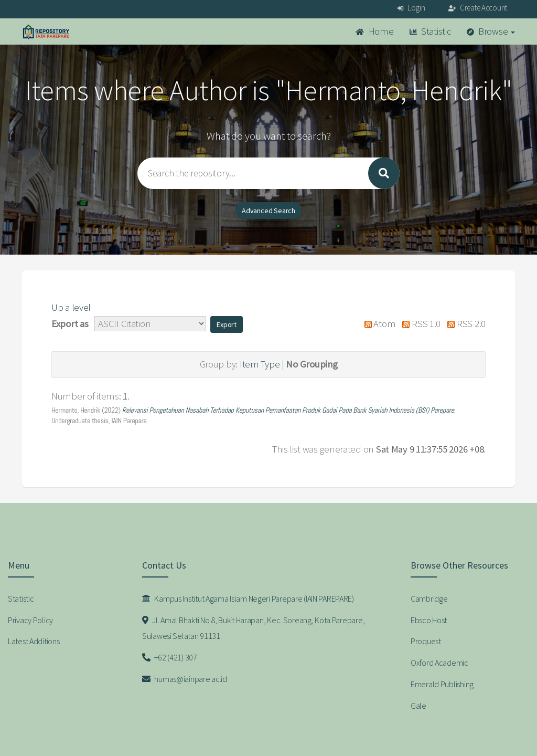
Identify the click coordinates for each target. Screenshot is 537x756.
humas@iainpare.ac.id (184, 679)
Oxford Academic (439, 662)
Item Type (260, 364)
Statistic (430, 31)
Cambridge (429, 598)
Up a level (71, 307)
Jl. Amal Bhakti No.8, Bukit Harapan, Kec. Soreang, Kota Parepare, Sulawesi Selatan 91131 (253, 628)
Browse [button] (491, 31)
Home (374, 31)
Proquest (426, 641)
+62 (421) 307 (169, 657)
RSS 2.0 (464, 324)
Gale (418, 705)
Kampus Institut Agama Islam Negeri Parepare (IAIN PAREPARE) (248, 598)
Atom (377, 324)
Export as (69, 324)
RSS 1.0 (419, 324)
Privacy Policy (30, 620)
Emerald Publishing (442, 684)
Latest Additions (34, 641)
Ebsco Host (429, 620)
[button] (226, 324)
